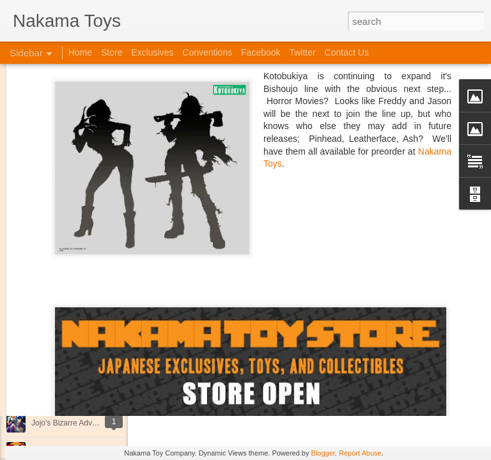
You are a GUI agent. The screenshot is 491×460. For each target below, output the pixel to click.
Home (80, 52)
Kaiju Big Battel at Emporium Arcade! (94, 394)
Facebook (260, 52)
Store (111, 52)
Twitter (302, 52)
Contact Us (347, 52)
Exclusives (152, 52)
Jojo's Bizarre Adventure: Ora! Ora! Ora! (99, 422)
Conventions (207, 52)
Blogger (323, 453)
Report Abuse (360, 453)
